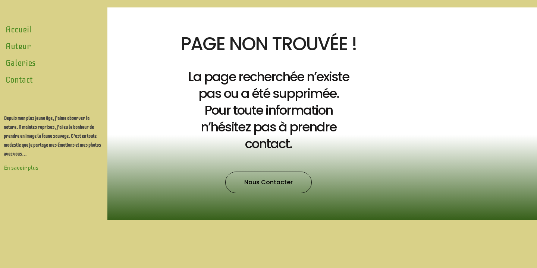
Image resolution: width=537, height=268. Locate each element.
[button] (268, 182)
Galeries (20, 63)
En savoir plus (21, 168)
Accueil (19, 30)
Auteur (18, 46)
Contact (19, 80)
